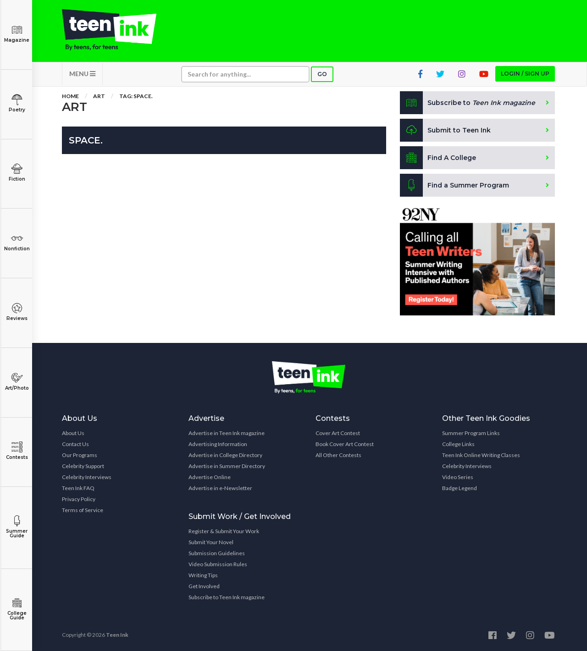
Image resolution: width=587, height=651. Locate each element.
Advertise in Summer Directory (226, 466)
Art (99, 96)
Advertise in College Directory (225, 455)
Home (70, 96)
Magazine (17, 33)
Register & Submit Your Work (223, 531)
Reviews (17, 312)
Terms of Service (82, 510)
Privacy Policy (78, 499)
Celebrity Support (83, 466)
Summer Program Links (471, 433)
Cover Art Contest (338, 433)
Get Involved (204, 586)
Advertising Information (217, 444)
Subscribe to (467, 102)
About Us (73, 433)
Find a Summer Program (454, 185)
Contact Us (75, 444)
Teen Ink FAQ (78, 488)
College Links (458, 444)
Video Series (457, 477)
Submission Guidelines (216, 553)
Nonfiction (17, 242)
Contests (17, 450)
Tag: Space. (136, 96)
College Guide (17, 609)
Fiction (17, 172)
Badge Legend (459, 488)
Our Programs (79, 455)
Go (322, 74)
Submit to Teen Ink (446, 130)
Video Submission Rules (217, 564)
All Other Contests (338, 455)
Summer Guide (17, 527)
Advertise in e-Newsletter (220, 488)
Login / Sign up (525, 73)
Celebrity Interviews (86, 477)
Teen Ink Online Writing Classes (481, 455)
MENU (82, 73)
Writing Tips (203, 575)
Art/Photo (17, 381)
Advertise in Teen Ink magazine (226, 433)
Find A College (438, 157)
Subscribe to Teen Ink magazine (226, 597)
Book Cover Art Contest (345, 444)
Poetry (17, 103)
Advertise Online (209, 477)
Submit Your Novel (210, 542)
